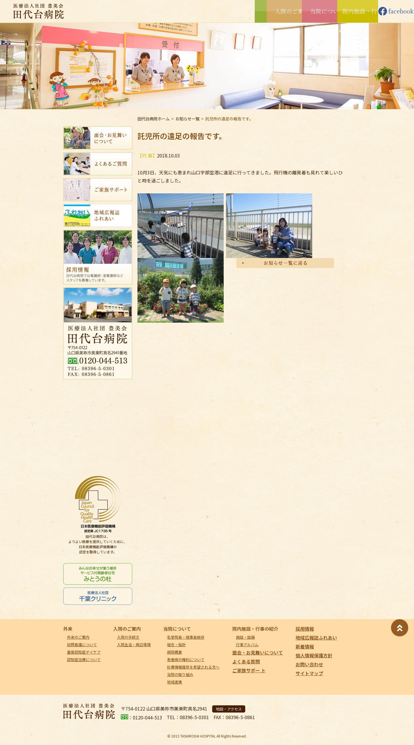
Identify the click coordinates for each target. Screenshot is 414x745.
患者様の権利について (185, 659)
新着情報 (305, 646)
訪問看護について (82, 644)
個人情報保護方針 (314, 655)
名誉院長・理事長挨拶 (185, 637)
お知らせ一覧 (187, 119)
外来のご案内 (78, 637)
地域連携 (174, 682)
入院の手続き (128, 637)
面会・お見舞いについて (257, 652)
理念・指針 (176, 644)
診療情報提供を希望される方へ (193, 667)
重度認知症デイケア (84, 652)
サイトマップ (309, 673)
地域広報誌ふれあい (316, 637)
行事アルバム (247, 644)
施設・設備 (245, 637)
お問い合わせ (309, 664)
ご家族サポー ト (249, 670)
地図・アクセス (229, 709)
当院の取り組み (180, 674)
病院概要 (174, 652)
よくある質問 (246, 661)
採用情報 (305, 628)
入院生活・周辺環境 (134, 644)
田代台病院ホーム (153, 119)
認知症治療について (84, 659)
